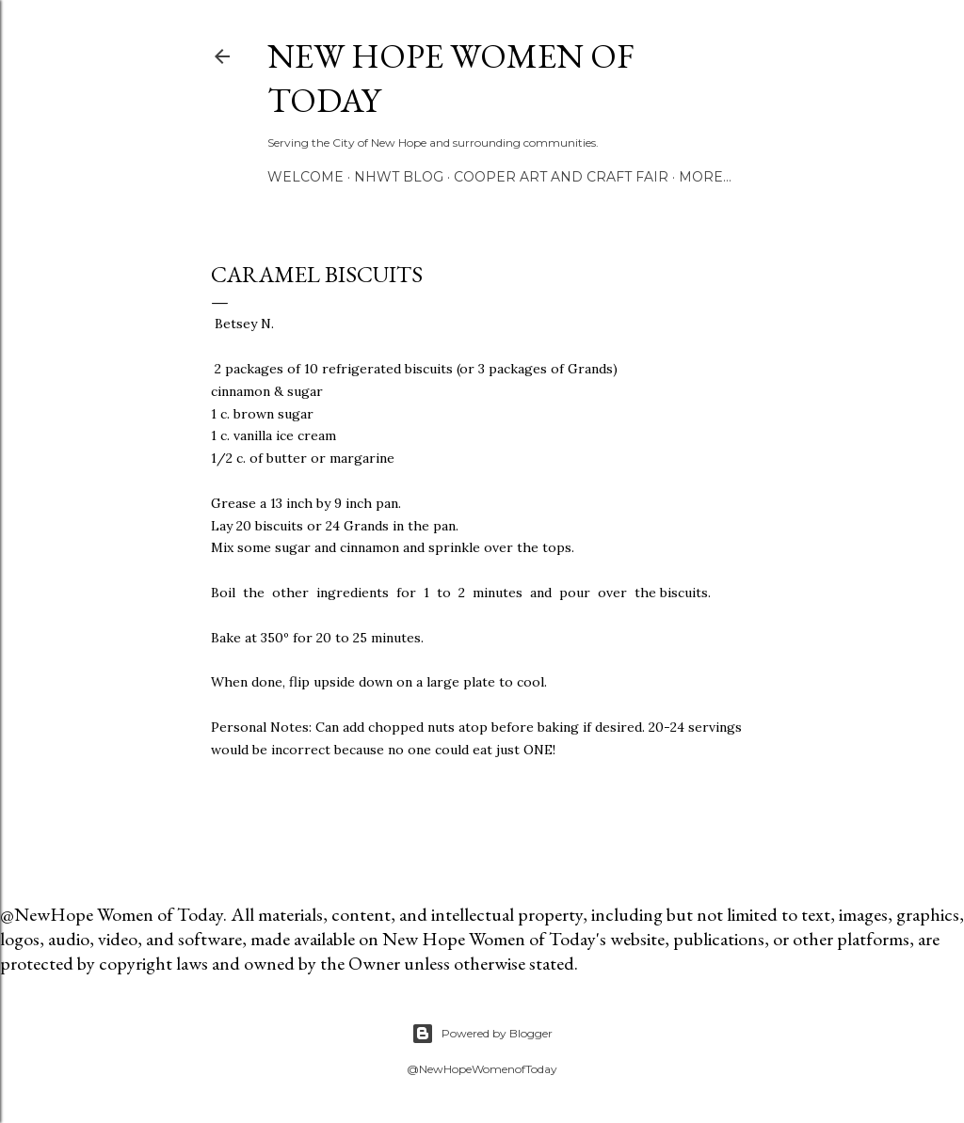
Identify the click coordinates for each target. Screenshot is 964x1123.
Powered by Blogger (482, 1033)
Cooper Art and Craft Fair (561, 176)
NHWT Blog (398, 176)
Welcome (305, 176)
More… (705, 176)
